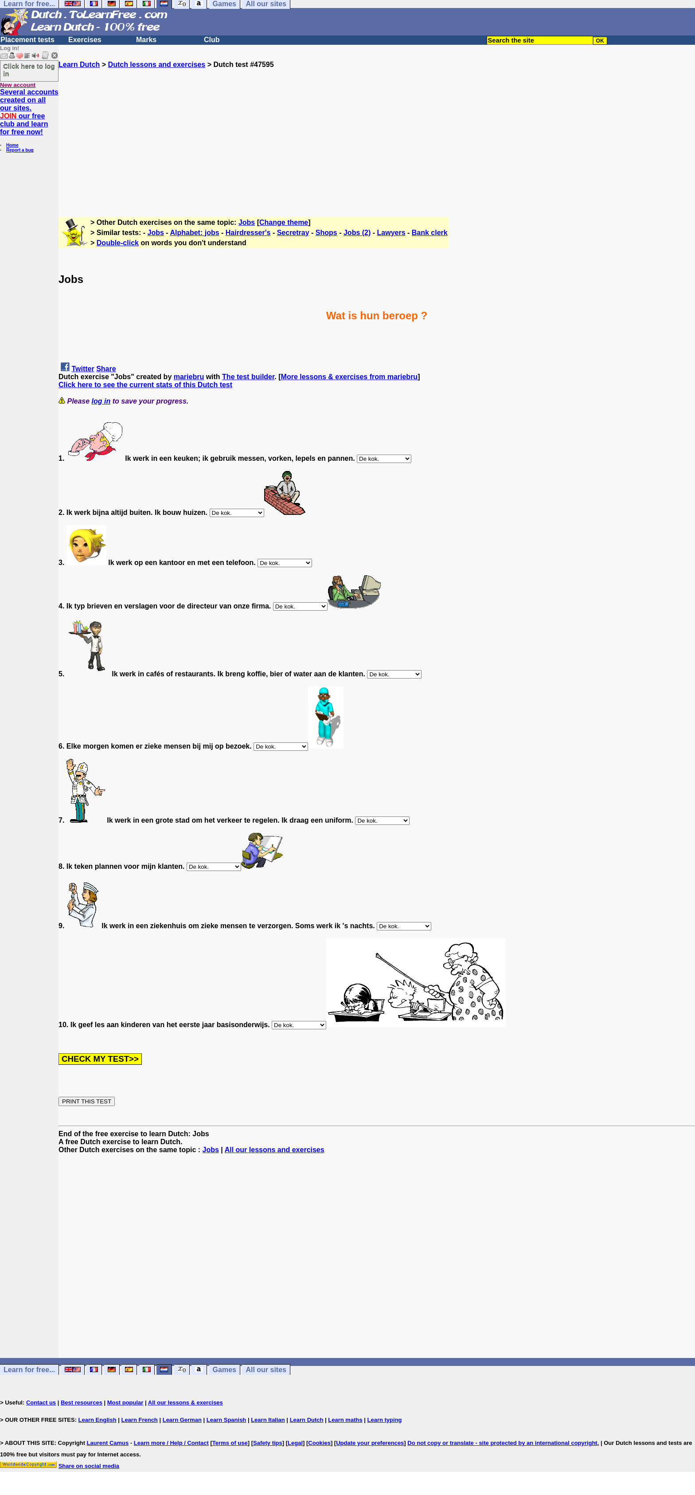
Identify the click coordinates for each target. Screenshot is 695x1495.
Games (224, 1369)
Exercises (85, 39)
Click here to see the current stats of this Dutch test (145, 384)
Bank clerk (430, 232)
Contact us (41, 1402)
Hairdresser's (248, 232)
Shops (326, 232)
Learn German (182, 1420)
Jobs (246, 222)
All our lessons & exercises (185, 1402)
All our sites (266, 1369)
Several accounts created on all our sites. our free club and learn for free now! (29, 112)
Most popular (125, 1402)
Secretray (293, 232)
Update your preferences (370, 1443)
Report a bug (20, 150)
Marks (146, 39)
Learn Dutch (79, 64)
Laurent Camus (108, 1443)
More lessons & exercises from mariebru (349, 377)
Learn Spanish (226, 1420)
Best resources (81, 1402)
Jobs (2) (357, 232)
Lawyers (391, 232)
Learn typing (384, 1420)
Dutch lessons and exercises (157, 64)
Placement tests (27, 39)
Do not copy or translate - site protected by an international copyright (502, 1443)
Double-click (118, 243)
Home (12, 145)
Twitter (82, 369)
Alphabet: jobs (194, 232)
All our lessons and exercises (274, 1150)
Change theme (283, 222)
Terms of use (230, 1443)
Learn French (139, 1420)
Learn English (97, 1420)
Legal (295, 1443)
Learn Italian (268, 1420)
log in (101, 401)
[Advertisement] (377, 131)
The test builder (248, 377)
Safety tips (267, 1443)
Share (106, 369)
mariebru (189, 377)
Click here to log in (29, 69)
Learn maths (345, 1420)
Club (212, 39)
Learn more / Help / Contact (171, 1443)
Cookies (319, 1443)
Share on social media (89, 1466)
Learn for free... (29, 1369)
